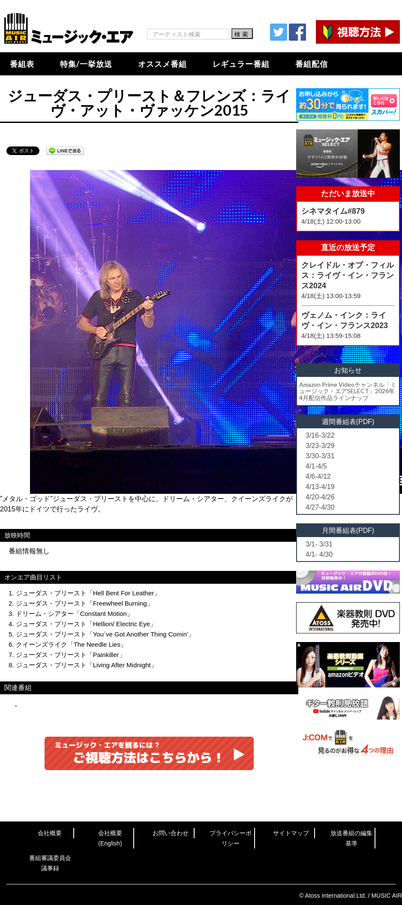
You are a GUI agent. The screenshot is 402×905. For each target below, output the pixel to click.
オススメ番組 (162, 64)
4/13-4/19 (320, 486)
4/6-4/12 (318, 476)
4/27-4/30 (320, 507)
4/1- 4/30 (319, 554)
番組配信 (311, 64)
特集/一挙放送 (86, 64)
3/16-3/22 (320, 435)
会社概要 (50, 833)
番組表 (22, 64)
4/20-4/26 (320, 497)
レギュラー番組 (241, 64)
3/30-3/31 (320, 456)
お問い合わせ (171, 833)
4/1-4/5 (316, 466)
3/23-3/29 (320, 445)
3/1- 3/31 (319, 544)
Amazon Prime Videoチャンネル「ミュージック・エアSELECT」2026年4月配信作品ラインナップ (347, 391)
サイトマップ (291, 833)
